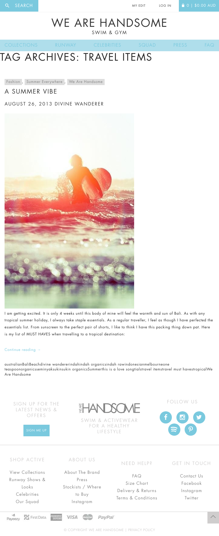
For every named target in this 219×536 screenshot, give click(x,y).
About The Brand (82, 472)
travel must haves (177, 369)
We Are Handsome (109, 26)
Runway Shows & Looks (27, 483)
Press (180, 45)
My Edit (138, 5)
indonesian (134, 364)
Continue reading (23, 350)
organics (28, 369)
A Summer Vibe (31, 91)
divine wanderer (79, 104)
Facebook (191, 483)
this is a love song (118, 369)
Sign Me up (36, 430)
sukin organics (75, 369)
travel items (152, 369)
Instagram (82, 502)
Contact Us (191, 476)
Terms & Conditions (137, 498)
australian (13, 364)
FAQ (209, 45)
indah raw (115, 364)
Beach (34, 364)
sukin (57, 369)
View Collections (27, 472)
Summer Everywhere (44, 82)
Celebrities (107, 45)
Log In (165, 5)
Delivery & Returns (136, 491)
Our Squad (27, 502)
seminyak (44, 369)
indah (74, 364)
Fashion (13, 82)
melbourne (153, 364)
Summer (95, 369)
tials (138, 369)
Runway (65, 45)
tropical (200, 369)
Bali (25, 364)
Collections (21, 45)
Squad (147, 45)
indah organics (92, 364)
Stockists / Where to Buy (82, 491)
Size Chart (137, 483)
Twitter (192, 498)
